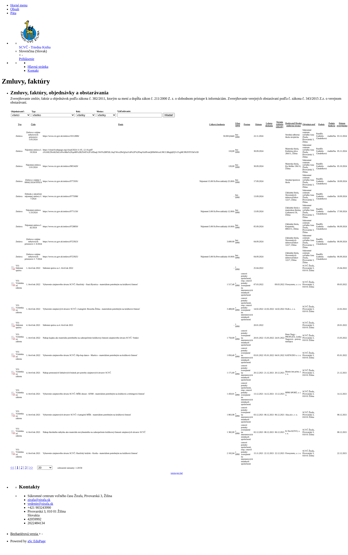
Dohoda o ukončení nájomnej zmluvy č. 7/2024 (33, 196)
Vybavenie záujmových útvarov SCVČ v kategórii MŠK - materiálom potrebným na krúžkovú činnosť (87, 415)
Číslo (33, 124)
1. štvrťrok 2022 (33, 268)
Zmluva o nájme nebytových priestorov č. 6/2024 (33, 241)
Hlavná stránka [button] (38, 66)
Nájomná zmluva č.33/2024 (33, 211)
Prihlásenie (26, 59)
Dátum (258, 124)
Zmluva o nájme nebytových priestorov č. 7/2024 (33, 256)
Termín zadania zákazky (279, 124)
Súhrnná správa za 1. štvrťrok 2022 (58, 268)
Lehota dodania (269, 124)
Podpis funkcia (331, 124)
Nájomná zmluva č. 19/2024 (33, 151)
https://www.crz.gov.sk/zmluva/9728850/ (60, 226)
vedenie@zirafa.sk (40, 503)
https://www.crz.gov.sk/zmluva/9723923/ (60, 241)
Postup (247, 124)
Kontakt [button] (33, 70)
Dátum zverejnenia (342, 124)
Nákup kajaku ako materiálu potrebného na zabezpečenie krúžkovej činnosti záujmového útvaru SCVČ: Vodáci (91, 338)
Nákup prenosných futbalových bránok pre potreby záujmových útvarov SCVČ (77, 373)
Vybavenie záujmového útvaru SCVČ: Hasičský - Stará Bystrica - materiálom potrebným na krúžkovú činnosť (90, 284)
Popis (120, 124)
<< (12, 467)
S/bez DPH (237, 124)
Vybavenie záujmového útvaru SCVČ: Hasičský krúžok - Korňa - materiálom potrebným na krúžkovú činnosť (90, 453)
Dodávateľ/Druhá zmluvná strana (293, 124)
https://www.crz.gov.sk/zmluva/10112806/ (61, 136)
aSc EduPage (37, 541)
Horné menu (19, 5)
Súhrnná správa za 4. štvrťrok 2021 (58, 325)
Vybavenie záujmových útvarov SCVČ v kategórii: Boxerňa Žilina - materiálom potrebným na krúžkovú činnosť (91, 309)
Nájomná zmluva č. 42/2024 (33, 226)
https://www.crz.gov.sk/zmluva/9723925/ (60, 256)
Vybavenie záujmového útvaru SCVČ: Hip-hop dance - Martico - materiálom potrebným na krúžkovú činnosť (90, 355)
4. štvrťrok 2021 (33, 325)
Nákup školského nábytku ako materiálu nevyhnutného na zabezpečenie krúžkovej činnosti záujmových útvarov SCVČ (94, 432)
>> (31, 467)
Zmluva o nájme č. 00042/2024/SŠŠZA (33, 181)
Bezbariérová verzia (24, 534)
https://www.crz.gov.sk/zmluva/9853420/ (60, 166)
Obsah (14, 9)
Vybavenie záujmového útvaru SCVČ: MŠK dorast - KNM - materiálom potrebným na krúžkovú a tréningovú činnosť (94, 394)
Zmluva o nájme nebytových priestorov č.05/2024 (33, 136)
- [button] (22, 55)
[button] (33, 51)
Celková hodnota (217, 124)
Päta (13, 13)
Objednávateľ (309, 124)
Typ (20, 124)
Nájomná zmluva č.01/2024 (33, 166)
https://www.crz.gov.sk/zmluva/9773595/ (60, 181)
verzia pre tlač (177, 473)
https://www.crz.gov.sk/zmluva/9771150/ (60, 211)
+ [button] (20, 55)
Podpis (321, 124)
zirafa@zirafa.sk (39, 500)
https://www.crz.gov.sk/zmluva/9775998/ (60, 196)
